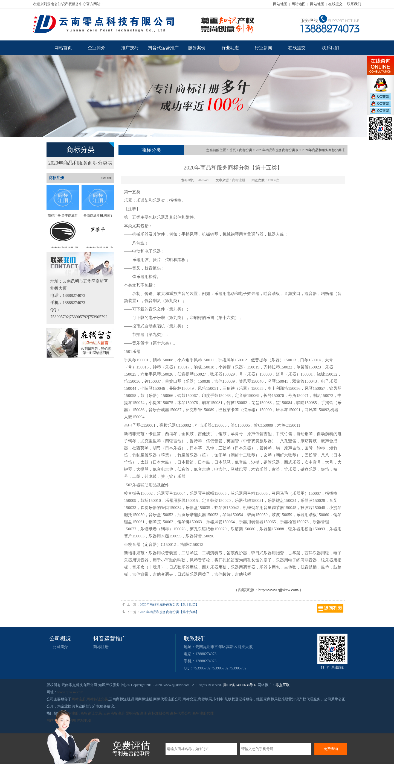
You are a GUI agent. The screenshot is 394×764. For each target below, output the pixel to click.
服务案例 (196, 47)
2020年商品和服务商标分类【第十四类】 (169, 604)
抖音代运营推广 (163, 47)
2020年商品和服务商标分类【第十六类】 (169, 612)
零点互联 (283, 685)
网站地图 (280, 4)
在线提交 (335, 4)
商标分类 (245, 150)
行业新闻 (263, 47)
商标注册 (101, 647)
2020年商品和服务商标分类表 (80, 163)
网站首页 (63, 47)
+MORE (106, 178)
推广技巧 (130, 47)
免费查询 (331, 749)
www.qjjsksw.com (70, 692)
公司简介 (60, 647)
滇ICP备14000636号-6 (239, 685)
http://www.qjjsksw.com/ (278, 590)
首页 (232, 150)
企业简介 (96, 47)
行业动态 (230, 47)
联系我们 (354, 4)
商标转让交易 (97, 699)
